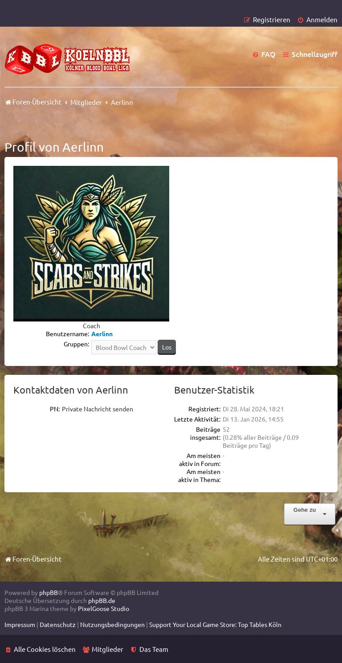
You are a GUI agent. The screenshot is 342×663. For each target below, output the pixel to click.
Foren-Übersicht (32, 559)
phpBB (48, 592)
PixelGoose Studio (103, 608)
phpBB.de (101, 600)
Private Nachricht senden (97, 409)
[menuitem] (317, 19)
